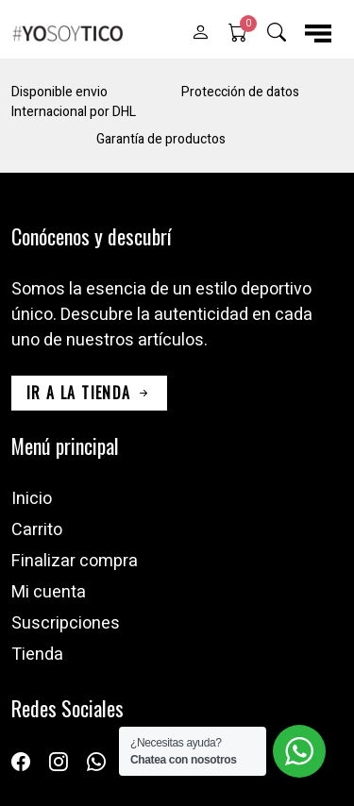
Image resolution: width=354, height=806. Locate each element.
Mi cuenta (48, 592)
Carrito (36, 530)
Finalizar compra (74, 561)
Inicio (31, 499)
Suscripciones (65, 623)
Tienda (37, 654)
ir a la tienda (89, 392)
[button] (200, 33)
